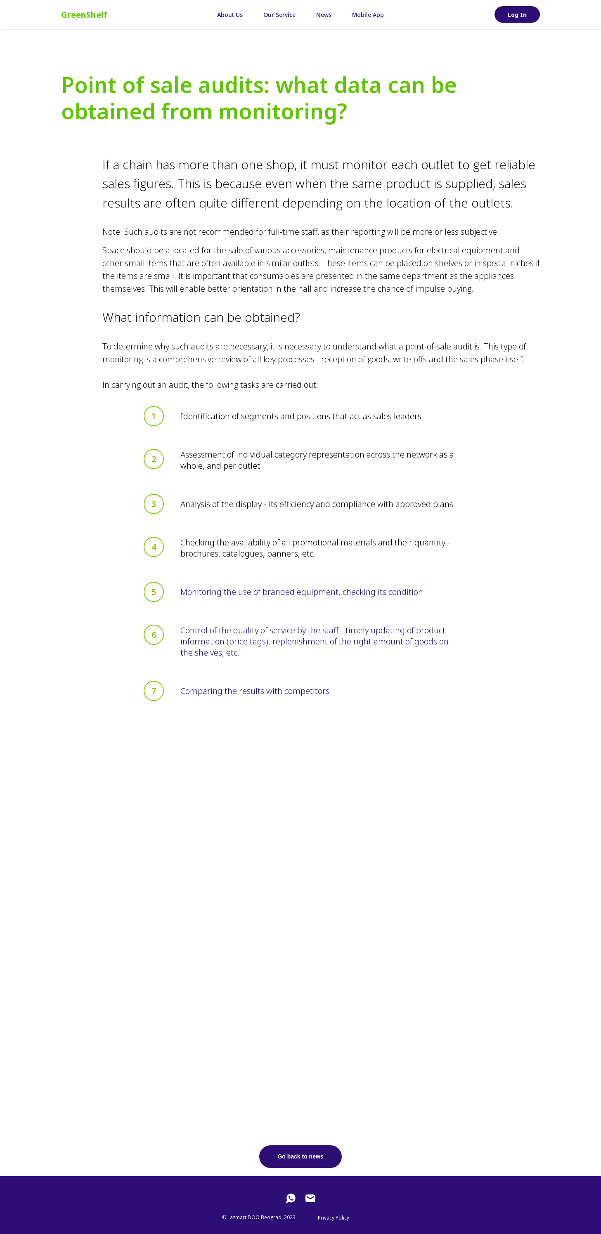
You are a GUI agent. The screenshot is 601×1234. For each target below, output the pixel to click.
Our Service (279, 15)
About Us (230, 15)
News (323, 15)
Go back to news (300, 1156)
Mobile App (368, 15)
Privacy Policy (333, 1217)
